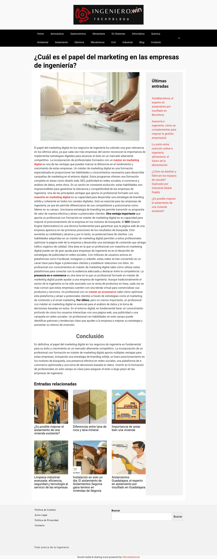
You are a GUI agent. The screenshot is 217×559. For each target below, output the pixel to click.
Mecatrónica (97, 42)
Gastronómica (78, 33)
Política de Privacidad (47, 520)
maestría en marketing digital (52, 197)
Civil (113, 42)
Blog (141, 42)
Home (40, 33)
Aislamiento (61, 42)
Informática (138, 33)
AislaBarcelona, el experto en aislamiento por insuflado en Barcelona (162, 106)
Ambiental (42, 42)
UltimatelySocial (131, 557)
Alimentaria (98, 33)
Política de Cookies (45, 510)
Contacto (156, 42)
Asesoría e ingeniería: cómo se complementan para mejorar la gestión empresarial (164, 129)
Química (155, 33)
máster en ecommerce (102, 291)
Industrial (128, 42)
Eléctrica (79, 42)
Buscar (116, 510)
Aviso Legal (41, 515)
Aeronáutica (57, 33)
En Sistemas (118, 33)
